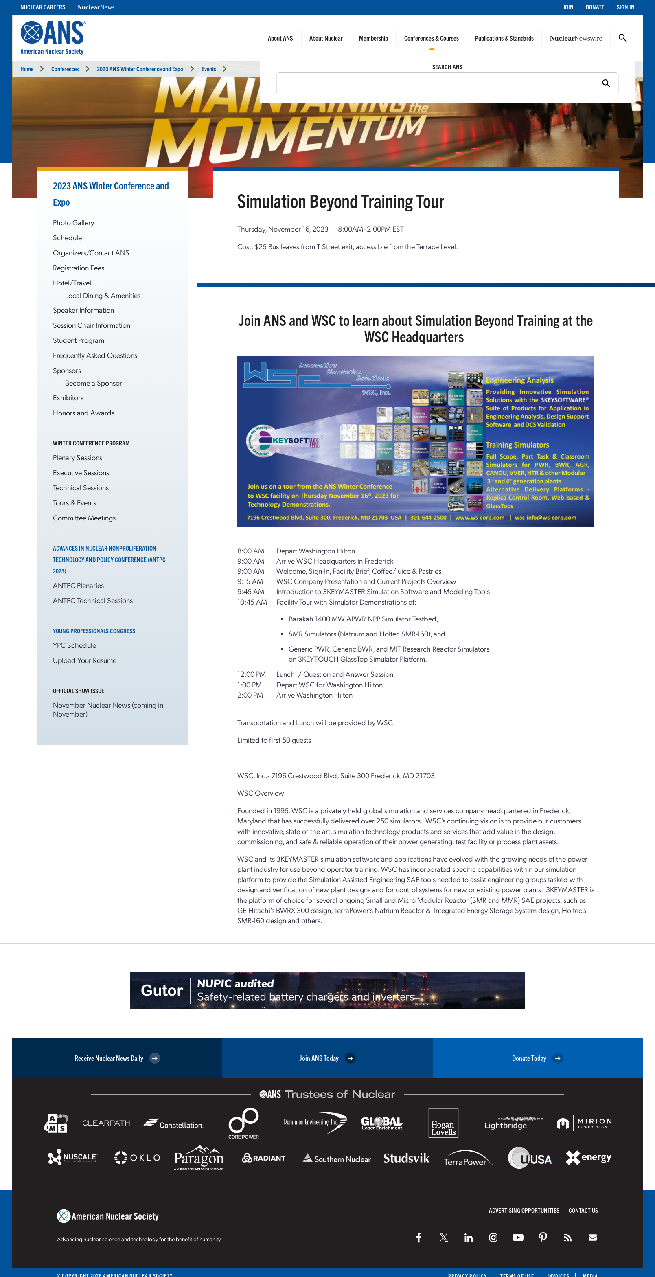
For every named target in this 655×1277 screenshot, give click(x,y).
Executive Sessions (81, 472)
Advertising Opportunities (524, 1210)
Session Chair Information (91, 324)
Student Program (78, 339)
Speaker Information (83, 309)
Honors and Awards (83, 412)
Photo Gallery (73, 222)
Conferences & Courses (431, 38)
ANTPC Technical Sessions (93, 600)
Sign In (626, 7)
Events (209, 68)
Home (26, 68)
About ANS (280, 38)
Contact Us (583, 1210)
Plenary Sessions (77, 457)
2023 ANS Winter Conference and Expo (140, 68)
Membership (373, 38)
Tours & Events (74, 502)
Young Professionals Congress (94, 630)
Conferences (65, 68)
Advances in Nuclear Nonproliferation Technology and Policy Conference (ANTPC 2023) (109, 559)
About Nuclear (326, 38)
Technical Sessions (81, 487)
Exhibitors (68, 397)
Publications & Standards (504, 38)
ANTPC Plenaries (78, 585)
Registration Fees (78, 267)
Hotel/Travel (72, 282)
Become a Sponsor (93, 382)
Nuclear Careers (42, 7)
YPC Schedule (74, 644)
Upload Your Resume (84, 660)
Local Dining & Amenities (102, 295)
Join (568, 7)
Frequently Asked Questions (95, 355)
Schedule (67, 237)
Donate (595, 7)
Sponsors (67, 370)
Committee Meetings (84, 517)
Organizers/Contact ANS (91, 252)
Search (622, 38)
